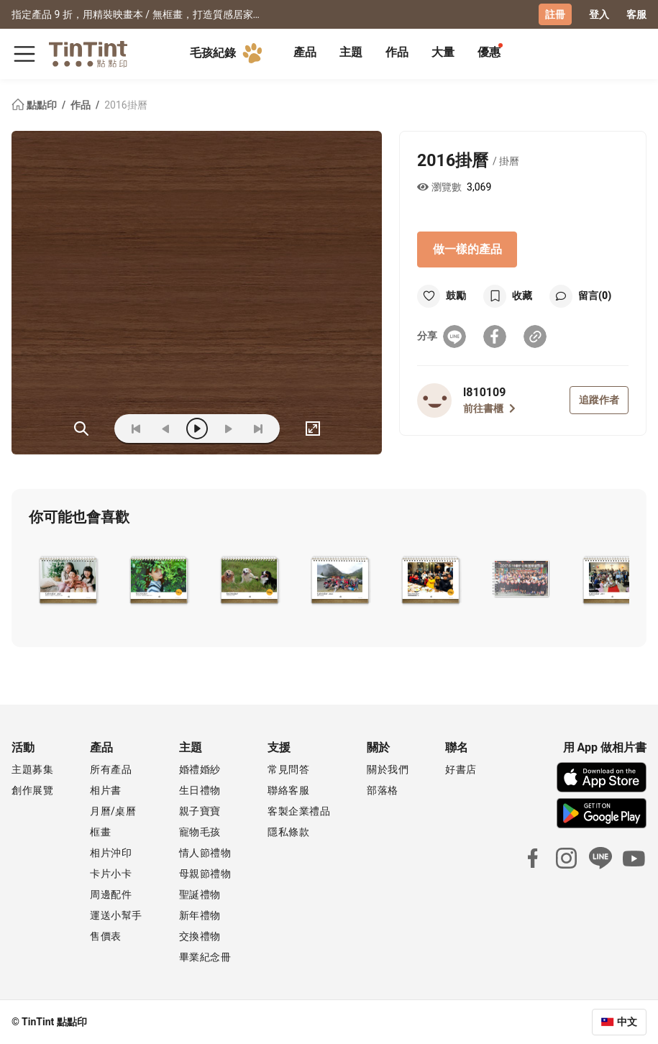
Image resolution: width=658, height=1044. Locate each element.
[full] (313, 428)
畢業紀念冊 (205, 957)
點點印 (35, 105)
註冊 (555, 14)
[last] (258, 428)
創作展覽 (32, 790)
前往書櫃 (489, 408)
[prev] (166, 428)
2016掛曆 (125, 105)
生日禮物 (200, 790)
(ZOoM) (81, 428)
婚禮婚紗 (200, 769)
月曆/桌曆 (113, 811)
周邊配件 (111, 894)
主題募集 (32, 769)
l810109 (484, 392)
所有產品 (111, 769)
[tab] (305, 54)
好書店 (461, 769)
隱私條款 (288, 832)
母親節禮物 (205, 873)
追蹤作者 (599, 400)
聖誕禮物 (200, 894)
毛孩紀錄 (229, 53)
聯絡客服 (288, 790)
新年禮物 (200, 915)
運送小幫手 (116, 915)
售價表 (106, 936)
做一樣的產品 (467, 249)
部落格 (382, 790)
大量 (442, 52)
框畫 (100, 832)
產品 (304, 52)
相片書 (106, 790)
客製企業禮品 (299, 811)
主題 (350, 52)
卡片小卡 (111, 873)
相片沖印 (111, 852)
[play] (197, 428)
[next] (228, 428)
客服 (636, 14)
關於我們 (387, 769)
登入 (599, 14)
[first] (136, 428)
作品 (396, 52)
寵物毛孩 (200, 832)
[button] (68, 579)
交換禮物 (200, 936)
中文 (627, 1021)
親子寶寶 (200, 811)
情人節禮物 (205, 852)
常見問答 (288, 769)
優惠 (489, 52)
